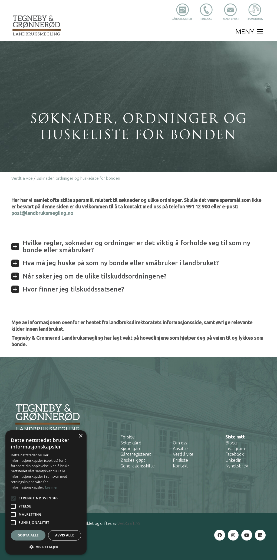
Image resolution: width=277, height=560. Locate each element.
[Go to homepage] (36, 25)
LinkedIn (233, 460)
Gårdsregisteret (135, 454)
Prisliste (180, 460)
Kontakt (180, 465)
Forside (127, 436)
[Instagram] (233, 535)
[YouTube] (246, 535)
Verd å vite (183, 454)
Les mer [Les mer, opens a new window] (51, 487)
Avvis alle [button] (64, 535)
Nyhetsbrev (236, 465)
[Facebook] (219, 535)
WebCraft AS (128, 523)
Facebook (234, 454)
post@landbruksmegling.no (42, 213)
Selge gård (130, 442)
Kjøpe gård (130, 448)
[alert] (46, 492)
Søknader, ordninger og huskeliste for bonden (78, 178)
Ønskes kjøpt (132, 460)
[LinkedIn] (260, 535)
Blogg (231, 442)
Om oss (180, 442)
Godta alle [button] (28, 535)
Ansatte (180, 448)
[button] (249, 31)
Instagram (235, 448)
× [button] (80, 436)
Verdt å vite (22, 178)
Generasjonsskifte (137, 465)
